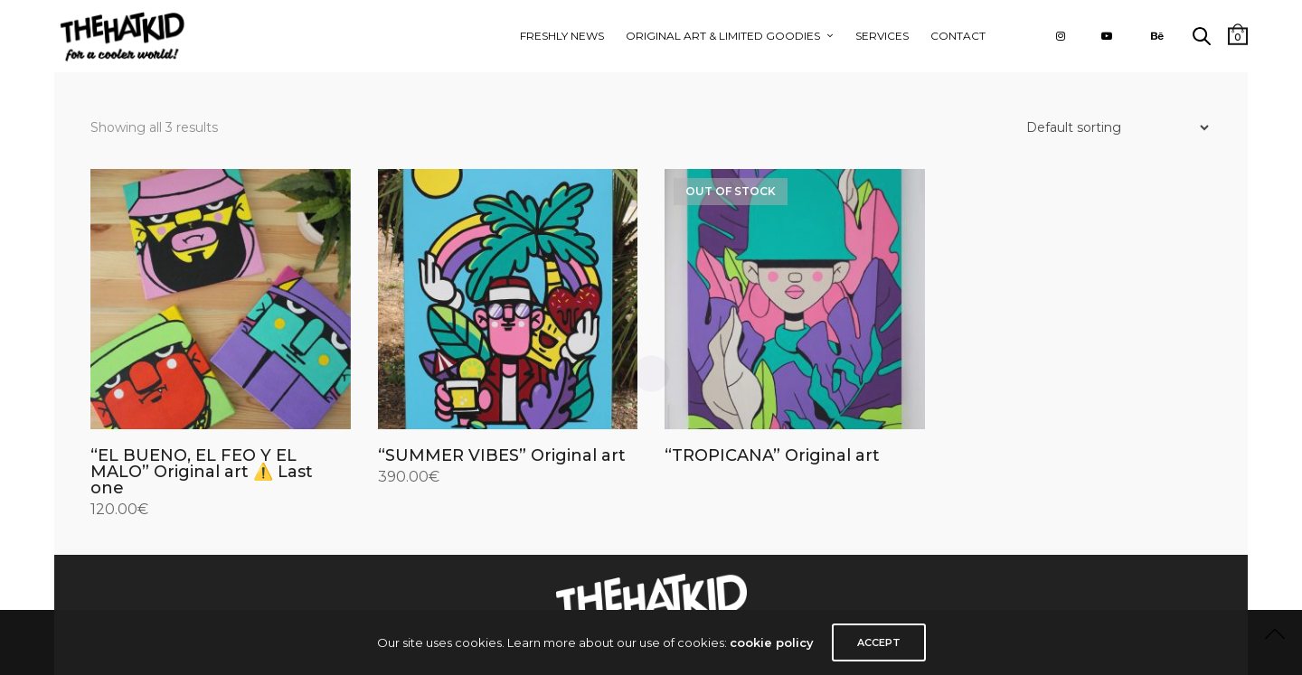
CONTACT (958, 35)
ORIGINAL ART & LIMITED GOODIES (723, 35)
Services (882, 35)
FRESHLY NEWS (562, 35)
